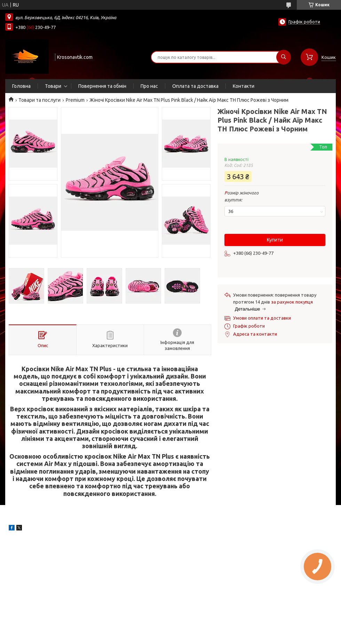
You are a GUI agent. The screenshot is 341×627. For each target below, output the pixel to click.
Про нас (149, 86)
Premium (75, 100)
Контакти (243, 86)
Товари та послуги (39, 100)
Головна (21, 86)
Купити (275, 240)
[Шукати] (283, 57)
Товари (53, 86)
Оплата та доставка (195, 86)
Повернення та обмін (102, 86)
